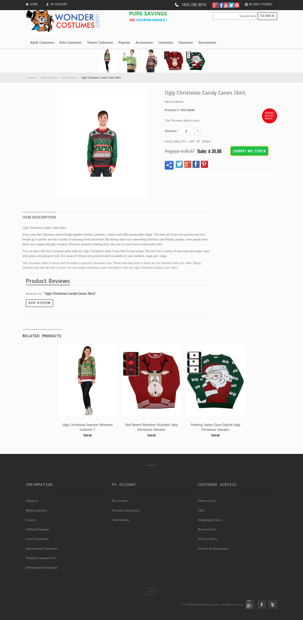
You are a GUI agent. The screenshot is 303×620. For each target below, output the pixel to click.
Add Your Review (174, 101)
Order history (120, 520)
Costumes (165, 42)
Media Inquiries (36, 510)
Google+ (250, 604)
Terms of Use (207, 500)
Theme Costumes (100, 42)
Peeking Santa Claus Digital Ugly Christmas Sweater (215, 427)
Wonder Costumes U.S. (41, 558)
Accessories (144, 42)
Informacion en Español (42, 567)
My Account (59, 4)
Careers (31, 520)
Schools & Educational (213, 548)
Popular (124, 42)
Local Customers (37, 539)
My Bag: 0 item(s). (261, 4)
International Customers (42, 548)
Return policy (207, 529)
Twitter (272, 604)
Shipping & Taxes (210, 520)
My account (119, 500)
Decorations (207, 42)
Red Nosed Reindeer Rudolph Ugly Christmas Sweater (151, 427)
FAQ (201, 510)
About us (32, 500)
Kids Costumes (71, 42)
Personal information (126, 510)
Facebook (261, 604)
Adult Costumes (42, 42)
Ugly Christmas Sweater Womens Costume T (87, 427)
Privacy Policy (207, 539)
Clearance (185, 42)
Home (34, 4)
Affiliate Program (37, 529)
